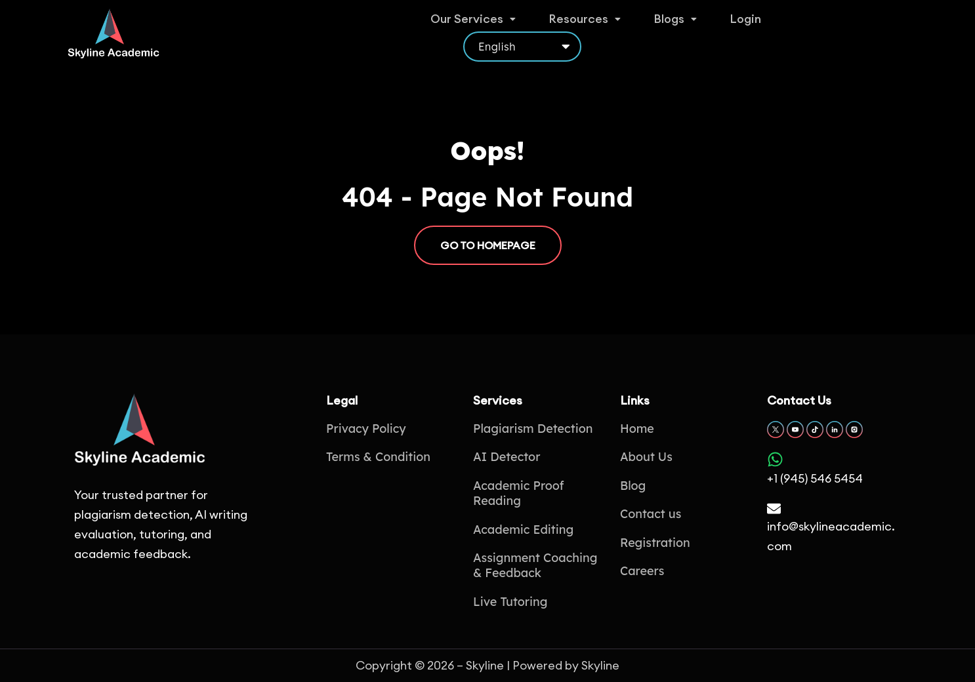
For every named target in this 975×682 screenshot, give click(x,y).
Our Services (472, 29)
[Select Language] (848, 32)
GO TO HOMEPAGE (487, 245)
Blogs (671, 29)
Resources (582, 29)
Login (741, 29)
